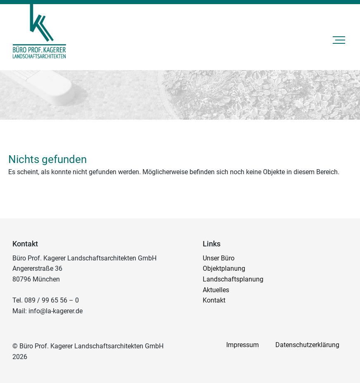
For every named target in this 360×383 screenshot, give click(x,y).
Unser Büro (218, 258)
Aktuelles (216, 290)
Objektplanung (224, 268)
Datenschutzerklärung (307, 345)
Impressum (242, 345)
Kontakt (214, 300)
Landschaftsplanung (233, 279)
